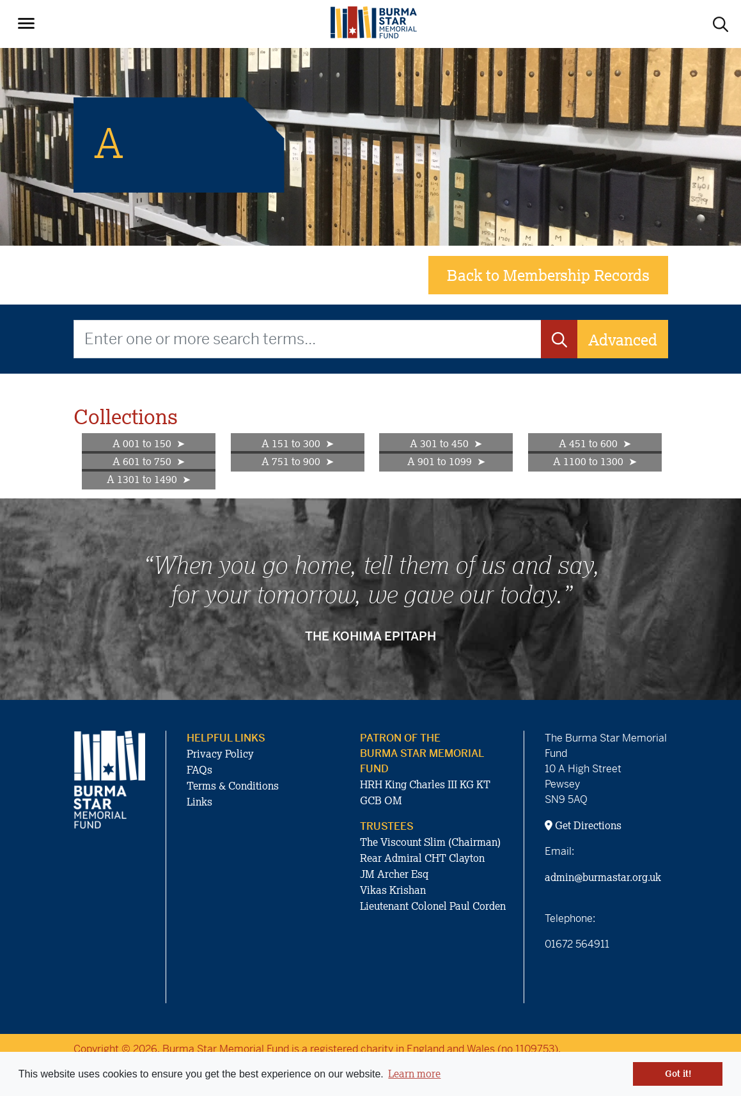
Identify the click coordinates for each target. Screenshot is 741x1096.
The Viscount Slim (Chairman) (430, 842)
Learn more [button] (414, 1074)
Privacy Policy (220, 754)
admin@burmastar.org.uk (603, 877)
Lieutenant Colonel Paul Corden (433, 906)
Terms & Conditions (233, 786)
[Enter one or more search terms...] (308, 339)
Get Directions (583, 825)
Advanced (622, 339)
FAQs (199, 770)
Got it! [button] (678, 1073)
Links (199, 802)
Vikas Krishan (393, 890)
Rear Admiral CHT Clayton (422, 858)
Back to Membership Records (548, 275)
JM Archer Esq (394, 874)
